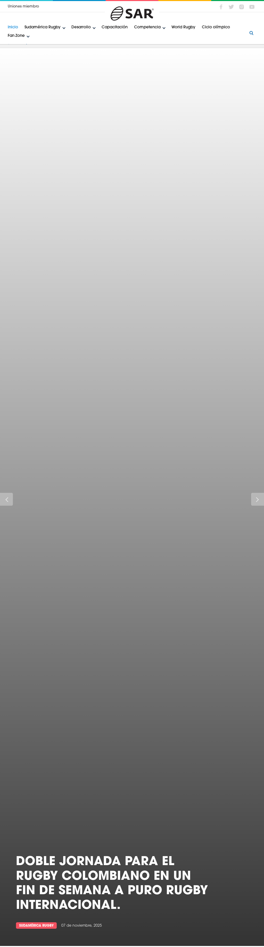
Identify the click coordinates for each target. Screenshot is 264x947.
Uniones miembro (23, 6)
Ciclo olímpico (216, 27)
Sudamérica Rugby (42, 27)
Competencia (147, 27)
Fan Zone (16, 36)
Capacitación (115, 27)
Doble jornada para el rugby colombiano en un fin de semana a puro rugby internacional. (112, 884)
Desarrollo (81, 27)
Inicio (13, 27)
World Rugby (183, 27)
